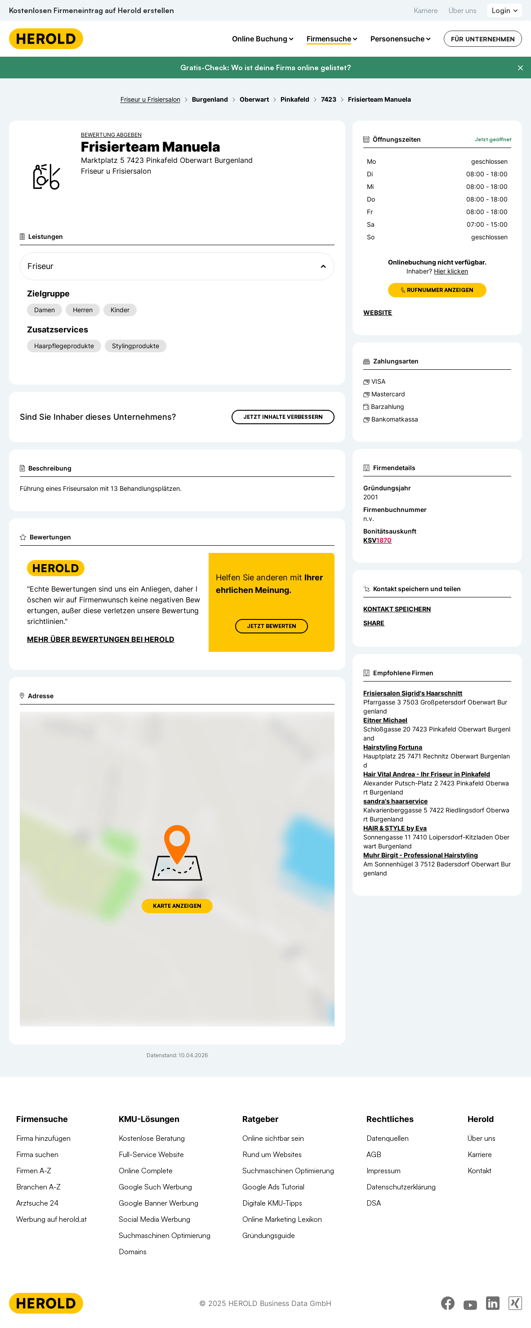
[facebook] (448, 1303)
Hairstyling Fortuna (392, 747)
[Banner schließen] (520, 68)
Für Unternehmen (483, 39)
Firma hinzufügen (43, 1138)
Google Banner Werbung (158, 1202)
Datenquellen (387, 1138)
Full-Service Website (151, 1154)
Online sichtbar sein (273, 1138)
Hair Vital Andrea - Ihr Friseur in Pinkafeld (426, 774)
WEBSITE (377, 312)
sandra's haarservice (395, 801)
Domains (133, 1251)
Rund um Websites (272, 1154)
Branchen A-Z (38, 1186)
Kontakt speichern (397, 609)
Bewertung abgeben (111, 134)
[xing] (515, 1303)
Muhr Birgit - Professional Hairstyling (420, 855)
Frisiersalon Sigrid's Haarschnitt (412, 693)
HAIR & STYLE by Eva (395, 828)
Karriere (426, 10)
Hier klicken (451, 271)
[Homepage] (46, 38)
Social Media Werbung (154, 1219)
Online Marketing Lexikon (282, 1219)
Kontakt (479, 1170)
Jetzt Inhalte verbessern (283, 416)
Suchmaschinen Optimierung (164, 1235)
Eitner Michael (385, 720)
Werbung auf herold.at (51, 1219)
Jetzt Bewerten (271, 626)
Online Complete (146, 1170)
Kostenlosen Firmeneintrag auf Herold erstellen (91, 10)
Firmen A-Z (33, 1170)
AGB (373, 1154)
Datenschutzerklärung (401, 1186)
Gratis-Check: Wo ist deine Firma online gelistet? (265, 67)
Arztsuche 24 (37, 1202)
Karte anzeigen (177, 905)
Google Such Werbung (155, 1186)
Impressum (383, 1170)
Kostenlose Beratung (152, 1138)
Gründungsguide (268, 1235)
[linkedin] (493, 1303)
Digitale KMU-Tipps (272, 1202)
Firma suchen (37, 1154)
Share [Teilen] (373, 623)
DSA (373, 1202)
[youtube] (470, 1303)
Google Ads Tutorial (273, 1186)
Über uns (463, 10)
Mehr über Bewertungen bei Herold (100, 639)
